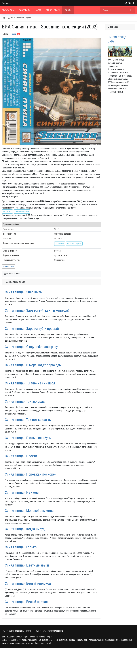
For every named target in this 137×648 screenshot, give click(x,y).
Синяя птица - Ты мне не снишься (30, 383)
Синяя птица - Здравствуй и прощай (32, 328)
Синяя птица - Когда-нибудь (25, 529)
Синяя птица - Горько (21, 547)
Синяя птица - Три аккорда (25, 401)
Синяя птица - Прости (21, 456)
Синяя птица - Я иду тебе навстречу (31, 347)
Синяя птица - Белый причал (26, 602)
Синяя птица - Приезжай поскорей (31, 474)
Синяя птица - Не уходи (22, 492)
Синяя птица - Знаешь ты (23, 292)
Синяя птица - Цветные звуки (27, 565)
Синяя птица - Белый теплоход (28, 583)
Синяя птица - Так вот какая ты (28, 420)
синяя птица (9, 266)
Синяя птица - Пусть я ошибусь (28, 438)
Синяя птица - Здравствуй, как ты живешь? (37, 310)
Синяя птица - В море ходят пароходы (33, 365)
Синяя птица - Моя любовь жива (29, 511)
